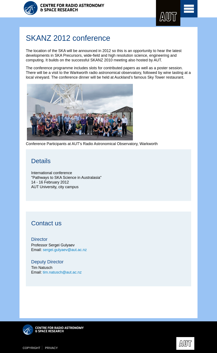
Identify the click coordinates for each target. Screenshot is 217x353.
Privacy (51, 348)
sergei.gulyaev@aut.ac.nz (65, 250)
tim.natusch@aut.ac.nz (62, 272)
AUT (168, 13)
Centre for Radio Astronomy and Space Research (65, 8)
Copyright (31, 348)
